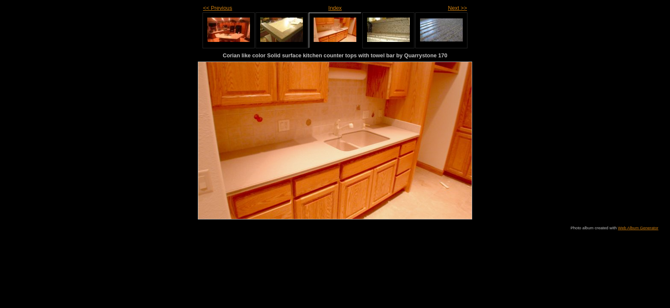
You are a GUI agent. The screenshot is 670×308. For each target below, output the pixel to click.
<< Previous (217, 8)
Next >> (457, 8)
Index (334, 8)
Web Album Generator (638, 227)
